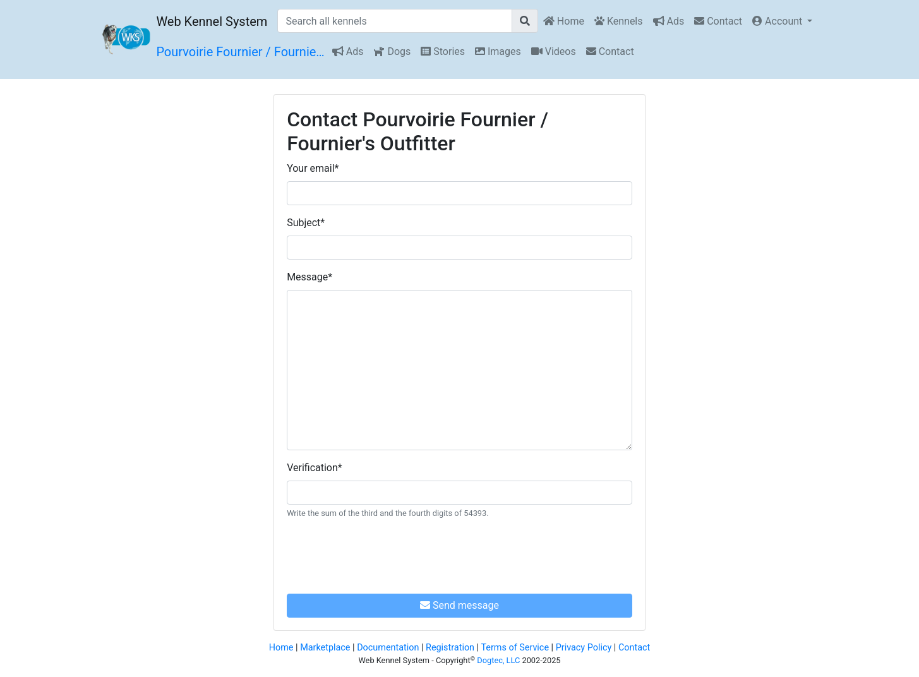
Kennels (618, 21)
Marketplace (325, 647)
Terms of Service (515, 647)
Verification (314, 468)
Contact (718, 21)
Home (563, 21)
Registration (450, 647)
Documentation (388, 647)
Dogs (392, 51)
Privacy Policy (584, 647)
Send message (459, 605)
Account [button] (778, 21)
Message (309, 277)
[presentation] (383, 553)
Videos (553, 51)
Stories (443, 51)
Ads (669, 21)
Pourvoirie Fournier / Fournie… (240, 51)
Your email (313, 168)
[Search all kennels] (394, 21)
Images (498, 51)
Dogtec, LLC (498, 660)
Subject (306, 223)
